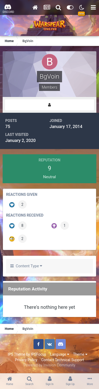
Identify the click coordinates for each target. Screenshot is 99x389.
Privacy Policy (26, 360)
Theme (80, 354)
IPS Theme (16, 354)
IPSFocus (38, 354)
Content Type (26, 266)
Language (59, 354)
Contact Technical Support (62, 360)
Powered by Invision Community (49, 365)
